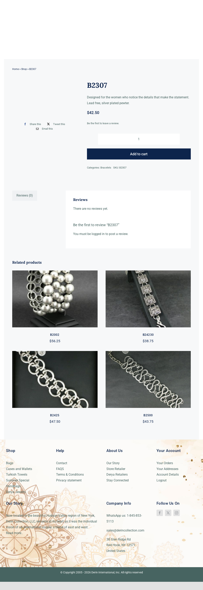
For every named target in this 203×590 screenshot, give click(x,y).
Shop (24, 69)
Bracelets (105, 167)
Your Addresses (167, 469)
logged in (98, 234)
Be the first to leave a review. (103, 123)
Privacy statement (69, 480)
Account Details (168, 474)
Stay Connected (117, 480)
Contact (61, 463)
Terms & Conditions (70, 474)
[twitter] (168, 513)
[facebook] (160, 513)
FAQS (60, 469)
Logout (162, 480)
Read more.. (14, 533)
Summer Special (17, 480)
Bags (9, 463)
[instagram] (176, 513)
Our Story (113, 463)
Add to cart (138, 154)
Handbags (13, 486)
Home (15, 69)
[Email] (43, 128)
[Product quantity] (139, 139)
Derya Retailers (117, 474)
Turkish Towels (16, 474)
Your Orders (165, 463)
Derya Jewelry (16, 492)
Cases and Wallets (19, 469)
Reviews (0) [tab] (24, 195)
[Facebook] (31, 124)
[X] (55, 124)
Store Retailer (115, 469)
